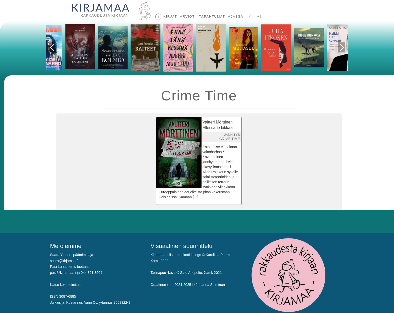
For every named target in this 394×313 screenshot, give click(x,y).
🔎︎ (249, 16)
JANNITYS (232, 135)
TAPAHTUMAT (211, 16)
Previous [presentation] (52, 48)
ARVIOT (187, 16)
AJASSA (235, 16)
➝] (258, 16)
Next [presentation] (341, 47)
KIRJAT (170, 16)
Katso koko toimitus (65, 285)
